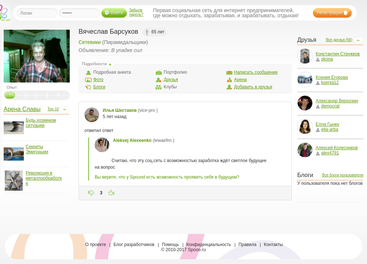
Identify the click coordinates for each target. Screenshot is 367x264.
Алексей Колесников (337, 147)
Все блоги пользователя (342, 175)
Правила (248, 244)
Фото (98, 79)
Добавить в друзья (253, 86)
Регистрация (329, 12)
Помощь (170, 244)
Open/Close (64, 110)
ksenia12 (327, 82)
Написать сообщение (256, 72)
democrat (327, 106)
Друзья (171, 79)
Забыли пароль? (136, 12)
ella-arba (327, 129)
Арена (240, 79)
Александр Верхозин (337, 100)
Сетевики (90, 42)
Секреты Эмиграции (37, 149)
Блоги (99, 86)
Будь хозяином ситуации (41, 123)
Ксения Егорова (332, 77)
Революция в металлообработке (44, 178)
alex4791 (327, 152)
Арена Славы (22, 109)
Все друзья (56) (339, 40)
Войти (117, 12)
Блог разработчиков (134, 244)
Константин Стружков (338, 53)
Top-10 (53, 109)
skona (324, 59)
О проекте (95, 244)
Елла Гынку (327, 124)
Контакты (273, 244)
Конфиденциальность (208, 244)
